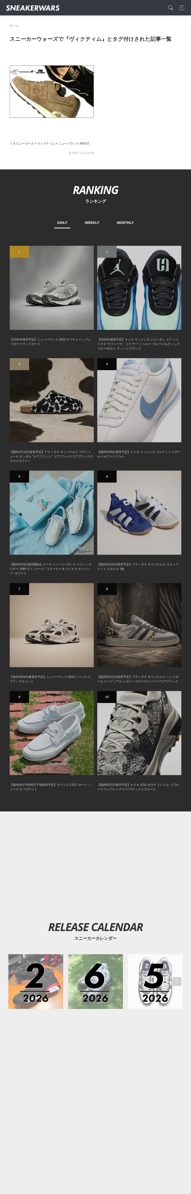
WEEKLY (92, 223)
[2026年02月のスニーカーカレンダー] (35, 981)
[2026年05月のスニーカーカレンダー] (155, 981)
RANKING (95, 189)
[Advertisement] (95, 859)
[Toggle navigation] (180, 7)
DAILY (62, 223)
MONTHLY (125, 223)
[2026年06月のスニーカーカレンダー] (95, 981)
